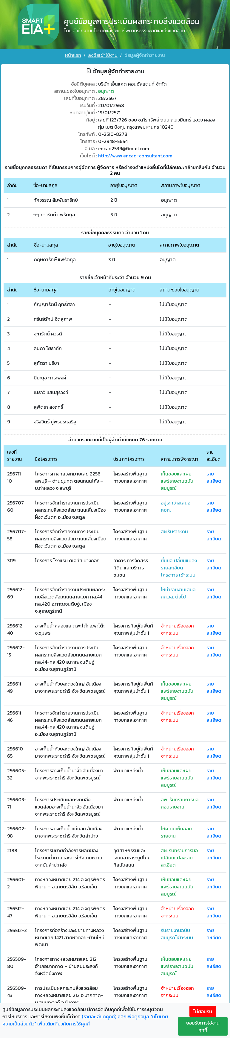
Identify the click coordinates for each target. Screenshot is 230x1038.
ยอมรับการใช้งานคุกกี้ (203, 1026)
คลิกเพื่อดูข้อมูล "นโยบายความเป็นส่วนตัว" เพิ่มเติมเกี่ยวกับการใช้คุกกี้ (85, 1020)
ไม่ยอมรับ (202, 1011)
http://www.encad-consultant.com (135, 155)
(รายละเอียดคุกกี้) (99, 1016)
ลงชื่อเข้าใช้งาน (103, 55)
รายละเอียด (213, 477)
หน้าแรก (73, 55)
